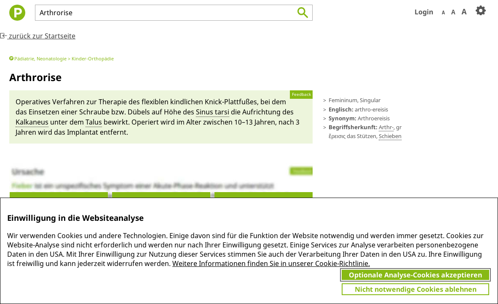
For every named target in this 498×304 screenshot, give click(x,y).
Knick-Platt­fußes (231, 101)
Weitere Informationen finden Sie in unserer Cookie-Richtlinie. (271, 263)
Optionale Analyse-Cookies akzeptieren (415, 275)
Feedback (301, 94)
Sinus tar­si (212, 112)
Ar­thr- (386, 127)
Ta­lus (94, 122)
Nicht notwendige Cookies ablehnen (416, 289)
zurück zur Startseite (37, 36)
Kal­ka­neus (32, 122)
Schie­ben (390, 136)
